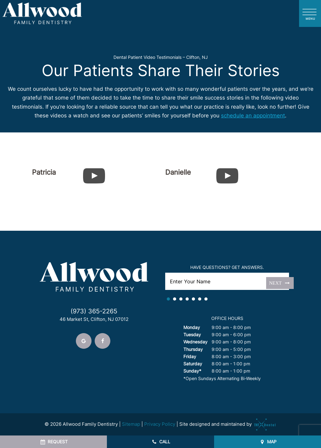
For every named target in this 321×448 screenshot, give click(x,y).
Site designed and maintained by (227, 424)
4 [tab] (187, 299)
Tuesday (192, 334)
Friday (189, 356)
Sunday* (192, 370)
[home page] (42, 13)
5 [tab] (193, 299)
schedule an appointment (253, 115)
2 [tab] (174, 299)
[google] (84, 341)
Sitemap (131, 424)
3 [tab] (180, 299)
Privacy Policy (159, 424)
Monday (191, 327)
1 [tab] (168, 299)
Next (280, 283)
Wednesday (195, 341)
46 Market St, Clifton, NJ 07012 (94, 319)
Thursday (193, 349)
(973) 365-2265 (94, 311)
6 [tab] (199, 299)
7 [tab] (206, 299)
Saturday (192, 363)
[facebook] (102, 341)
